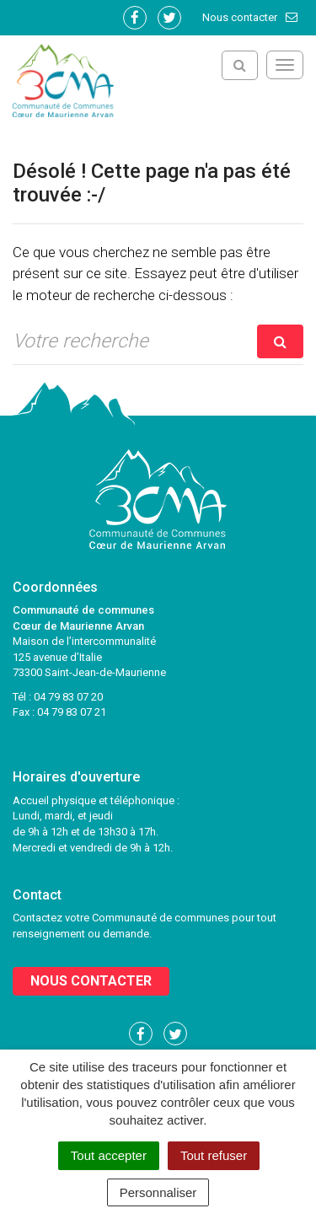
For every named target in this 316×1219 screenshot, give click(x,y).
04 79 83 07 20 (68, 696)
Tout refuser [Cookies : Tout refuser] (213, 1155)
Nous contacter (250, 17)
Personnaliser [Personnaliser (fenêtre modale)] (158, 1192)
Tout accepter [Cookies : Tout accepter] (109, 1155)
